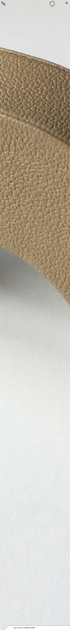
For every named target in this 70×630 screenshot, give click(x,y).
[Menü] (67, 3)
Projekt (32, 627)
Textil (26, 627)
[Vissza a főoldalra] (3, 3)
